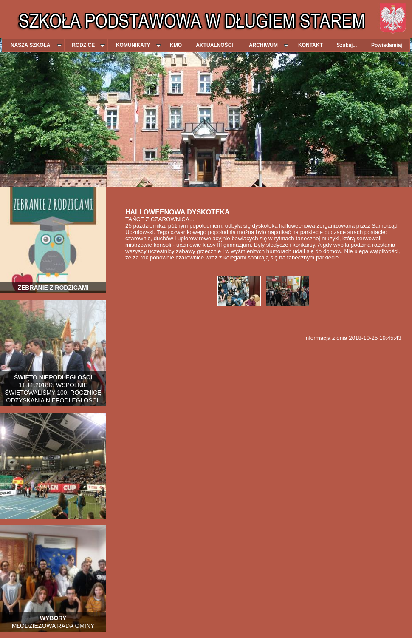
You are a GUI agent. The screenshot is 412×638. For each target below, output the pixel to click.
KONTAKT (310, 45)
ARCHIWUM (268, 45)
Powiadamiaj (386, 45)
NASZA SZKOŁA (36, 45)
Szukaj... (346, 45)
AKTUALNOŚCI (214, 45)
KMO (176, 45)
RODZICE (88, 45)
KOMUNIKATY (138, 45)
